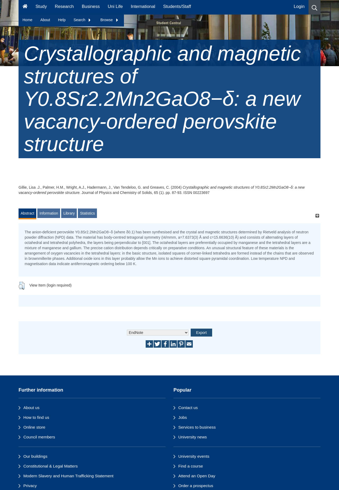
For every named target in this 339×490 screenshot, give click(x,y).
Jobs (182, 417)
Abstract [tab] (27, 213)
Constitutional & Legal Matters (50, 466)
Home (27, 20)
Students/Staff (177, 6)
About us (31, 407)
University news (192, 437)
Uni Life (115, 6)
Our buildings (35, 456)
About (45, 20)
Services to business (197, 427)
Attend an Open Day (196, 476)
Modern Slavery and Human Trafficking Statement (68, 476)
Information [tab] (48, 213)
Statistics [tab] (87, 213)
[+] (317, 216)
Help (62, 20)
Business (91, 6)
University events (193, 456)
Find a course (190, 466)
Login (299, 6)
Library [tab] (69, 213)
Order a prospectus (195, 485)
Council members (39, 437)
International (143, 6)
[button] (314, 7)
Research (64, 6)
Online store (34, 427)
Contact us (188, 407)
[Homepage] (25, 7)
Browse (109, 20)
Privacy (30, 485)
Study (41, 6)
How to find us (36, 417)
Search (82, 20)
